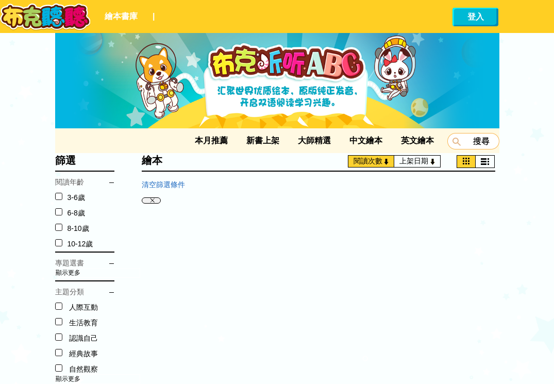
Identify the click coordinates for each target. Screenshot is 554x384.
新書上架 (262, 140)
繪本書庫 (121, 16)
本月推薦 (211, 140)
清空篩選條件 (163, 184)
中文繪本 (365, 140)
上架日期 (417, 161)
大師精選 (314, 140)
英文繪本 (417, 140)
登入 (475, 16)
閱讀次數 (371, 161)
